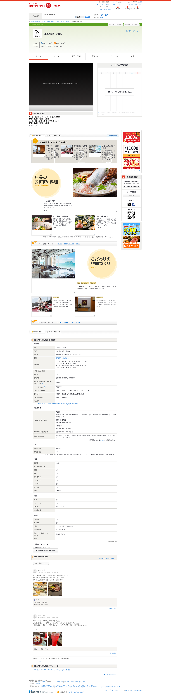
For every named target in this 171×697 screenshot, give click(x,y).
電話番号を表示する (132, 31)
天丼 (88, 685)
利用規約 (127, 690)
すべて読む (113, 608)
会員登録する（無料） (106, 9)
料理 (65, 244)
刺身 (54, 685)
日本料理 (59, 685)
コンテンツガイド (117, 4)
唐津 (106, 15)
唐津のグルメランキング (97, 686)
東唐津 (140, 2)
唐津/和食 (66, 681)
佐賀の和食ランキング (61, 686)
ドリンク (71, 244)
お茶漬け (48, 685)
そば (79, 685)
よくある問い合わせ (103, 4)
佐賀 (101, 15)
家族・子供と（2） (41, 563)
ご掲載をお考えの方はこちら (76, 692)
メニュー (57, 56)
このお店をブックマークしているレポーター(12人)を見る (52, 670)
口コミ (114, 56)
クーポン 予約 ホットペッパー (134, 4)
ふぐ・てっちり (67, 685)
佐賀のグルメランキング (47, 686)
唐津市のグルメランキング (113, 686)
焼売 (92, 685)
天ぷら (83, 685)
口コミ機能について (107, 558)
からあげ (42, 685)
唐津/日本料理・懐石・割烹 (78, 681)
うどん (74, 685)
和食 (101, 17)
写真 (95, 56)
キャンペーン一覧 (135, 170)
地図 (132, 56)
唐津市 (67, 21)
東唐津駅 (38, 683)
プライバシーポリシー (118, 690)
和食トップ (60, 681)
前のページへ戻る (35, 21)
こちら (43, 384)
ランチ (78, 244)
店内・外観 (76, 56)
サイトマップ (107, 690)
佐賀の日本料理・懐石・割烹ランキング (79, 686)
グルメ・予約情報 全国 (48, 21)
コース (60, 244)
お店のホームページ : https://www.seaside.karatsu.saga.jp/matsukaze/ (56, 404)
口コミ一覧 (37, 661)
